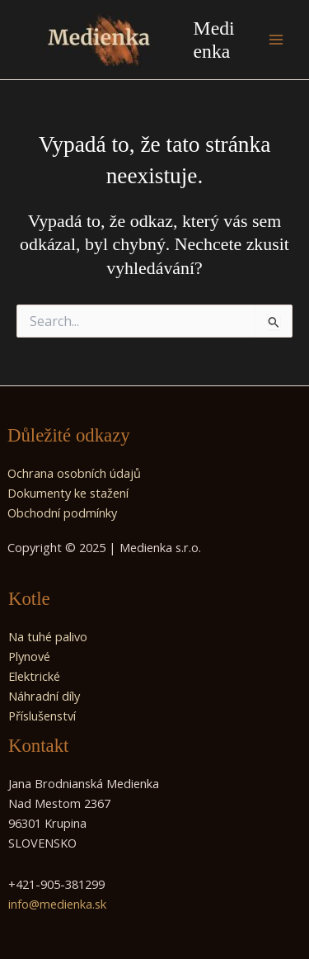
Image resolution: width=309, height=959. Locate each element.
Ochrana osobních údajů (74, 473)
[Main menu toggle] (276, 39)
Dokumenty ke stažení (68, 492)
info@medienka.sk (57, 903)
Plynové (29, 656)
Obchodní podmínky (62, 512)
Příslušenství (42, 715)
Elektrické (34, 676)
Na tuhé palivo (47, 636)
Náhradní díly (44, 695)
